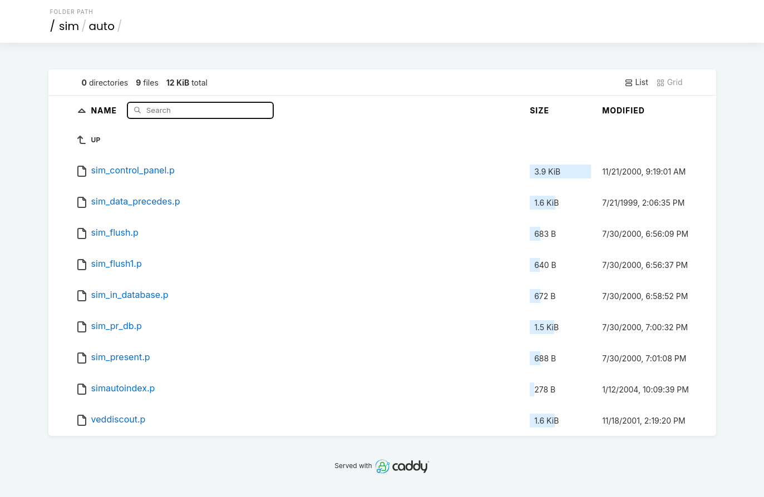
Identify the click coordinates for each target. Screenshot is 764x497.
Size (539, 110)
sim (69, 26)
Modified (623, 110)
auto (102, 26)
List (636, 82)
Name (105, 110)
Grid (669, 82)
